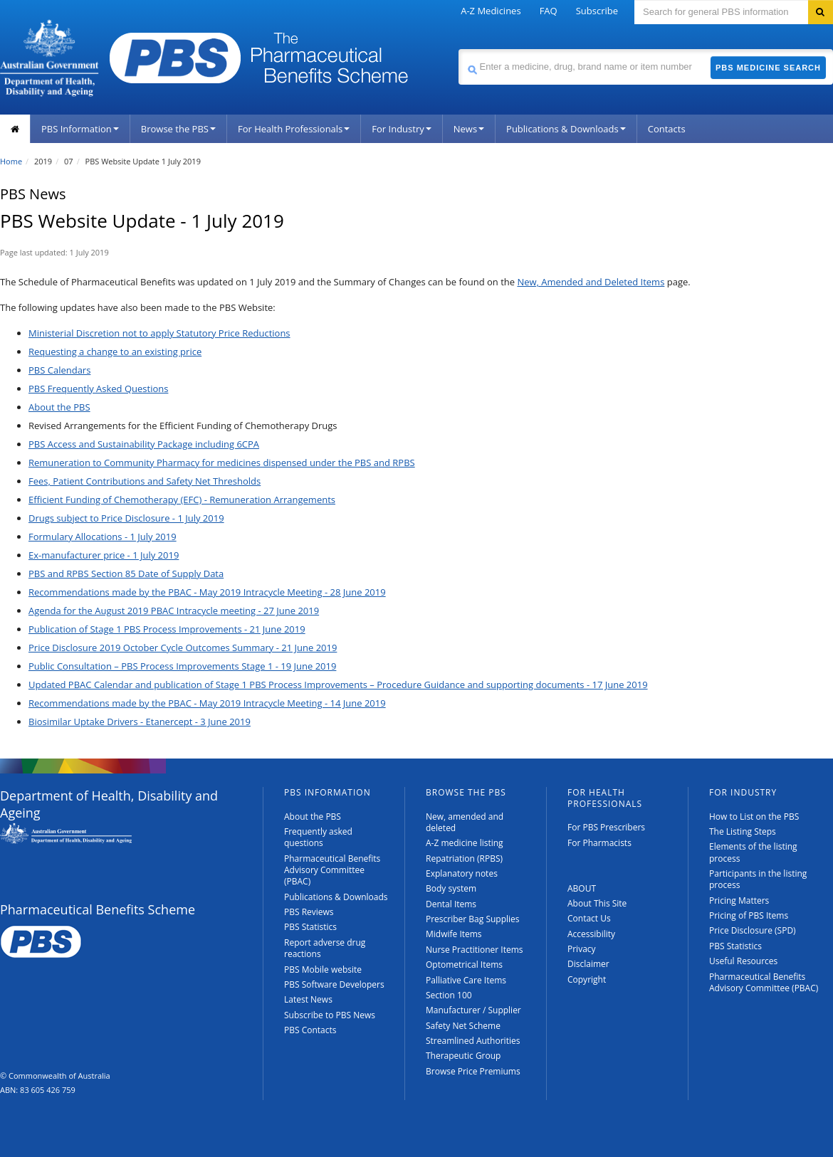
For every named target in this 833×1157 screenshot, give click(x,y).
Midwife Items (454, 934)
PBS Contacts (310, 1030)
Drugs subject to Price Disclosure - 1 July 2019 (126, 518)
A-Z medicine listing (464, 843)
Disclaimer (588, 964)
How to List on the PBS (754, 816)
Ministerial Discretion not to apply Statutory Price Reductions (159, 333)
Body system (451, 888)
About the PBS (59, 407)
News (469, 128)
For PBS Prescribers (606, 827)
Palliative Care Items (466, 980)
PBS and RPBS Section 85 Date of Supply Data (126, 573)
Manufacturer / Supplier (473, 1010)
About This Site (597, 903)
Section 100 (449, 995)
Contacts (667, 128)
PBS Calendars (59, 370)
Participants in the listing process (758, 879)
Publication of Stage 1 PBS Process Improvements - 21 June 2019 (166, 629)
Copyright (586, 979)
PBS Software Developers (334, 984)
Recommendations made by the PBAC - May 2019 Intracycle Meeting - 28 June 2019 (207, 592)
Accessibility (591, 934)
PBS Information (80, 128)
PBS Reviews (309, 912)
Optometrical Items (464, 964)
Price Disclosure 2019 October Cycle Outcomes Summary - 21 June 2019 (182, 647)
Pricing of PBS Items (748, 915)
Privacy (581, 949)
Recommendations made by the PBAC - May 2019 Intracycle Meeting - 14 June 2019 (207, 703)
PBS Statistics (310, 927)
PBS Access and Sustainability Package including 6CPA (143, 444)
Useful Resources (743, 961)
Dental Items (451, 904)
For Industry (401, 128)
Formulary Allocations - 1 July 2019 (102, 536)
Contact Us (589, 918)
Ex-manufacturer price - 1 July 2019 (103, 555)
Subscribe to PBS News (329, 1015)
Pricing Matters (739, 900)
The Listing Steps (742, 831)
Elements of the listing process (753, 852)
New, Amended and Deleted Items (590, 281)
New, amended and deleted (464, 822)
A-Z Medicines (490, 10)
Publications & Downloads (566, 128)
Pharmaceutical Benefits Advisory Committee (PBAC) (332, 870)
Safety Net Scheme (463, 1026)
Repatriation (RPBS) (464, 858)
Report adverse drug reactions (324, 948)
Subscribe (597, 10)
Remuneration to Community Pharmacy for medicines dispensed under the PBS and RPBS (221, 462)
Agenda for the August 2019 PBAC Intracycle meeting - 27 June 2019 (173, 610)
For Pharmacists (599, 843)
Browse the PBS (178, 128)
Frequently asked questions (318, 837)
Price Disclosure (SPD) (752, 930)
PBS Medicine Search (768, 67)
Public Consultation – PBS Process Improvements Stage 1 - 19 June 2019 (182, 666)
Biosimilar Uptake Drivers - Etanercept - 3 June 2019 (139, 721)
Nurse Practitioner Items (474, 950)
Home (11, 161)
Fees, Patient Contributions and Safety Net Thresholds (144, 481)
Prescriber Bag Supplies (473, 919)
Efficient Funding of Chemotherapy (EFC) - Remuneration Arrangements (181, 499)
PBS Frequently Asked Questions (98, 388)
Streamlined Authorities (473, 1041)
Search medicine (458, 48)
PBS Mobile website (323, 969)
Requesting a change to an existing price (114, 351)
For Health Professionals (294, 128)
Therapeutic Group (463, 1056)
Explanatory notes (462, 873)
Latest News (308, 999)
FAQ (548, 10)
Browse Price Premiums (473, 1071)
